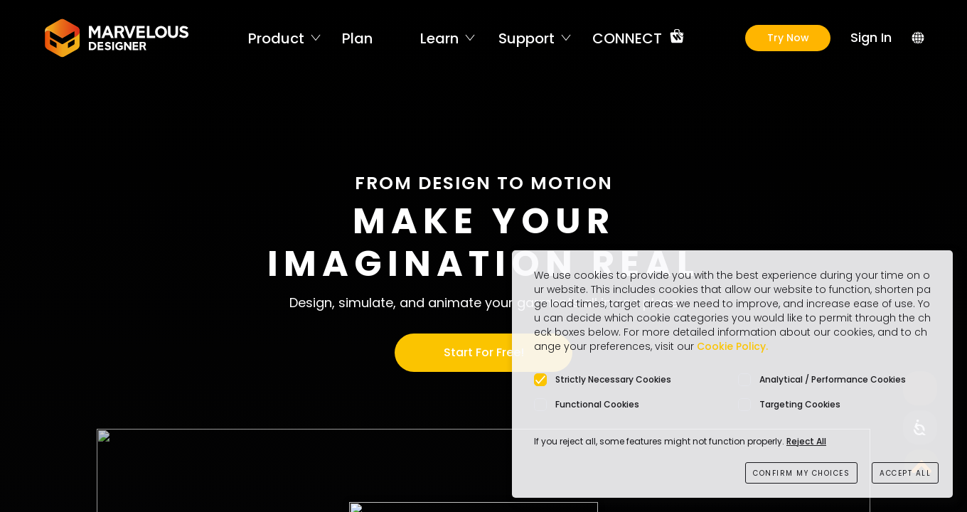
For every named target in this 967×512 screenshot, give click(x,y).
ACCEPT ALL (905, 473)
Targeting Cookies (799, 404)
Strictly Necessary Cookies (613, 379)
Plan (357, 38)
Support (526, 38)
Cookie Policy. (732, 346)
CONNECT (627, 38)
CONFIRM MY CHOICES (801, 473)
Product (276, 38)
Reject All (806, 441)
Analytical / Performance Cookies (832, 379)
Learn (439, 38)
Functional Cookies (597, 404)
